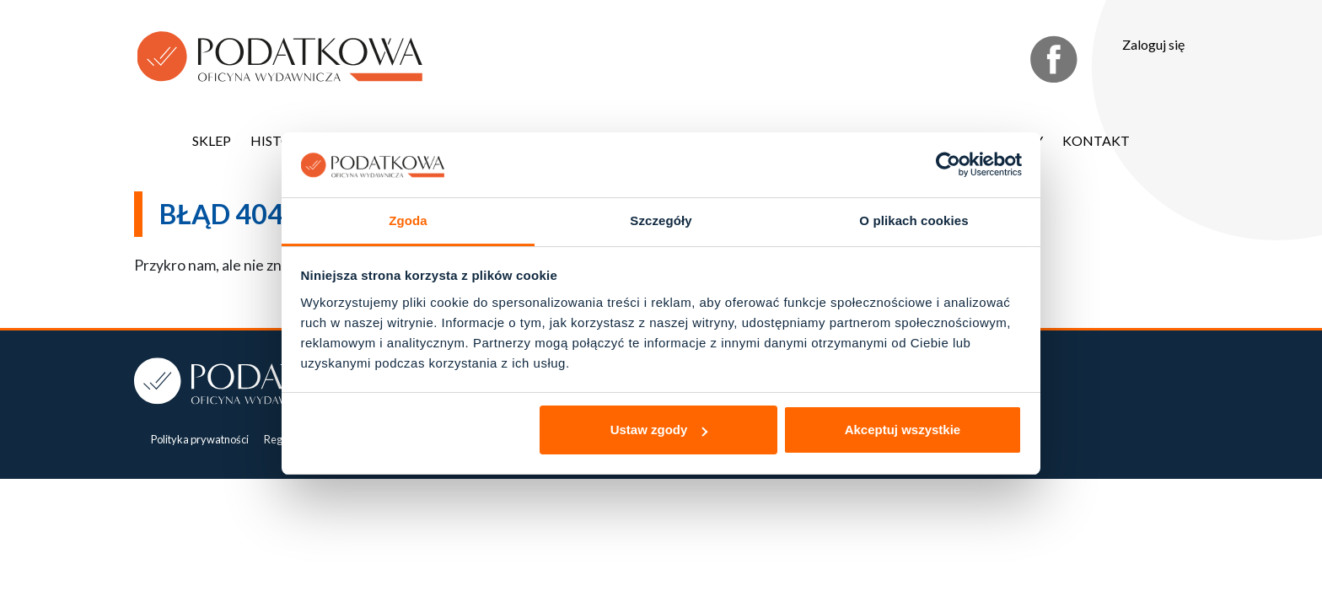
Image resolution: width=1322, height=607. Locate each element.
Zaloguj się (1153, 44)
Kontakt (1096, 140)
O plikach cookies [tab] (913, 220)
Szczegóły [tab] (660, 220)
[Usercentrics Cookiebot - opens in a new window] (948, 164)
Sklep (211, 140)
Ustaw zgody (659, 429)
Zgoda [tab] (408, 220)
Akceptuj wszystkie (903, 429)
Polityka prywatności (200, 439)
